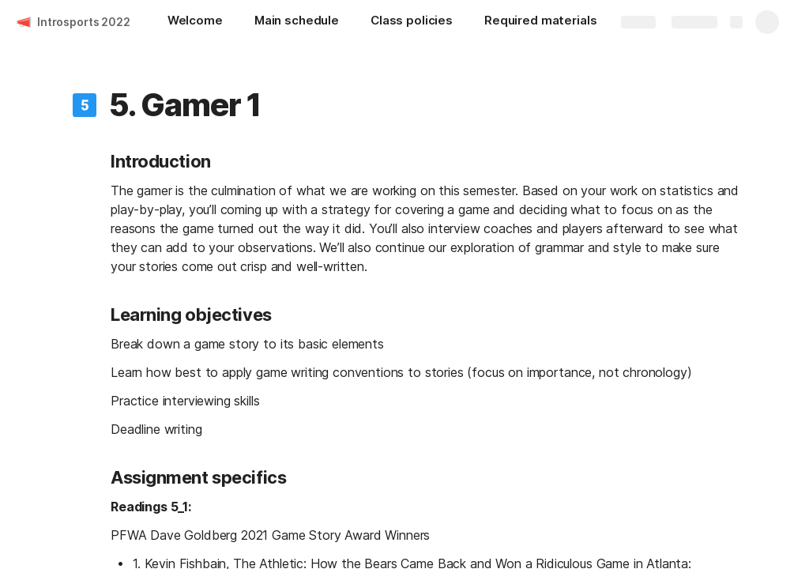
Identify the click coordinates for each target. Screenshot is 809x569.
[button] (84, 105)
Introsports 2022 (83, 21)
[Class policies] (411, 22)
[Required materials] (540, 22)
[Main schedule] (297, 22)
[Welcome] (195, 22)
